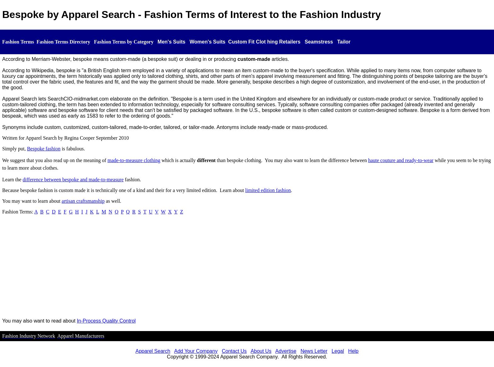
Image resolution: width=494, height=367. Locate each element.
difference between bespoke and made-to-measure (73, 179)
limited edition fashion (268, 190)
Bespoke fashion (43, 148)
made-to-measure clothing (133, 160)
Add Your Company (196, 351)
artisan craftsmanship (83, 201)
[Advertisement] (247, 269)
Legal (338, 351)
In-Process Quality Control (106, 320)
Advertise (285, 351)
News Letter (314, 351)
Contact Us (234, 351)
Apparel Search (152, 351)
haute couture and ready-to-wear (400, 160)
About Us (261, 351)
